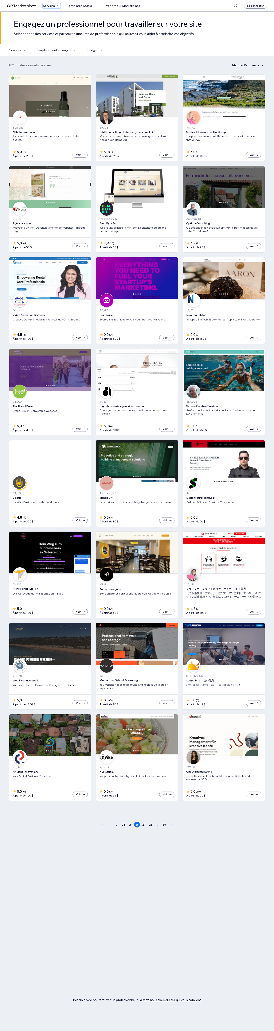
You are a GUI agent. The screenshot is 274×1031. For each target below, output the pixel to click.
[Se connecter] (255, 6)
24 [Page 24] (123, 837)
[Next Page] (171, 837)
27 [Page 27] (143, 837)
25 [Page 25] (130, 837)
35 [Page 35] (164, 837)
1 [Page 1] (109, 837)
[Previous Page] (103, 837)
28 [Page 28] (150, 837)
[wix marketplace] (21, 6)
